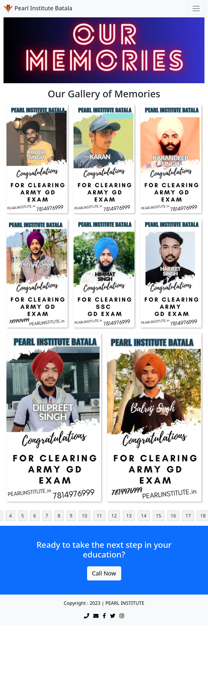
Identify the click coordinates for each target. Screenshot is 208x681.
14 (143, 516)
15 (158, 516)
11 (99, 516)
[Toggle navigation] (196, 8)
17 (188, 516)
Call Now (104, 573)
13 (129, 516)
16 (173, 516)
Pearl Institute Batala (38, 9)
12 (114, 516)
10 (84, 516)
